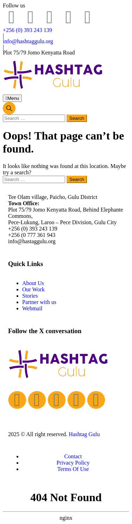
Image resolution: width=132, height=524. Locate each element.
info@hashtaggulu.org (28, 41)
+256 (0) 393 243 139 (27, 30)
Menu (12, 98)
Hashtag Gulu (84, 434)
